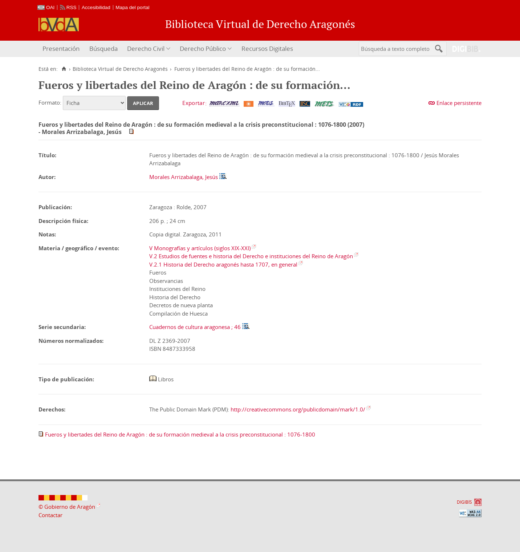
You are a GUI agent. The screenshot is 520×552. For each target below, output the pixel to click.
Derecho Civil (145, 48)
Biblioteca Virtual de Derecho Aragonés (120, 69)
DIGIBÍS (464, 502)
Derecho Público (203, 48)
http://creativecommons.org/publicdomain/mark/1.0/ (298, 409)
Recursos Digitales (267, 48)
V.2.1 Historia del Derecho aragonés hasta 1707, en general (223, 264)
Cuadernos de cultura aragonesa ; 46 (195, 326)
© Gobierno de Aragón (66, 506)
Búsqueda (103, 48)
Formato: (49, 102)
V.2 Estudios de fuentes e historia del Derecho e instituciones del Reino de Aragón (251, 256)
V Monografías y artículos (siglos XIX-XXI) (200, 248)
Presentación (61, 48)
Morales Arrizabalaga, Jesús (183, 176)
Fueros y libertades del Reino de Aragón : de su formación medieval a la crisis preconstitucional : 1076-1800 (180, 434)
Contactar (50, 515)
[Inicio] (64, 69)
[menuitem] (62, 49)
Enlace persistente (459, 102)
